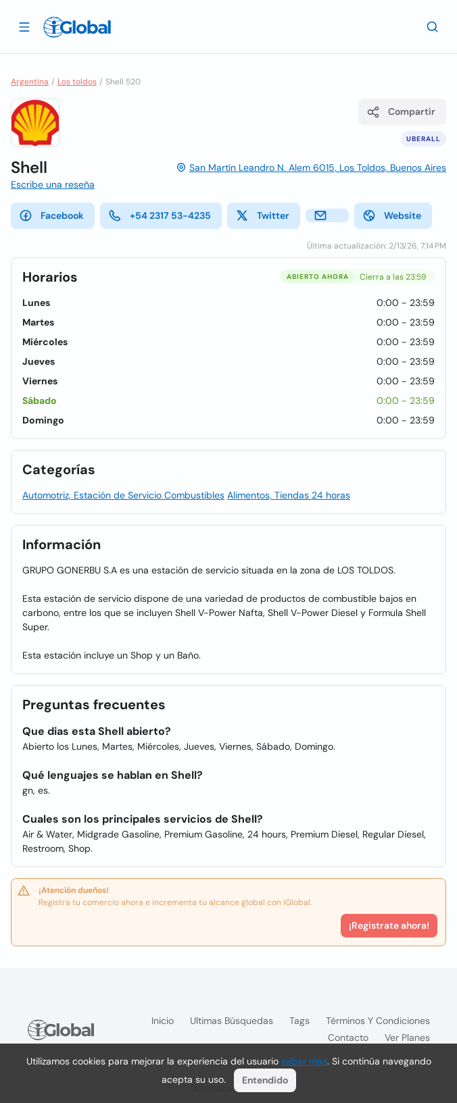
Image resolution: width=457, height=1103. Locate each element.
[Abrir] (24, 26)
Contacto (348, 1037)
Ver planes (407, 1037)
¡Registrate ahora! (389, 925)
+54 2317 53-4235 (159, 215)
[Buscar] (432, 26)
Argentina (30, 81)
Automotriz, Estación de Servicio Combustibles (123, 495)
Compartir (400, 112)
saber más (304, 1061)
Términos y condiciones (378, 1021)
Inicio (162, 1021)
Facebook (51, 215)
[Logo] (77, 27)
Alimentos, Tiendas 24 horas (288, 495)
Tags (299, 1021)
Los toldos (77, 81)
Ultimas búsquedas (231, 1021)
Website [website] (391, 215)
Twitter (262, 215)
